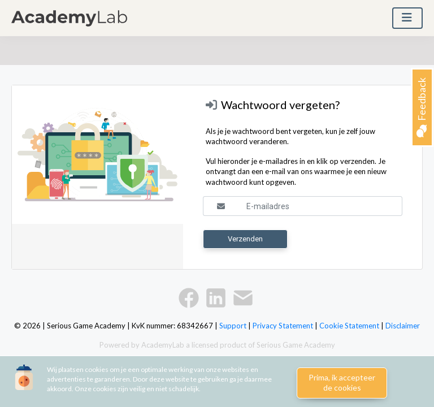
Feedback (421, 107)
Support (232, 325)
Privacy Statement (283, 325)
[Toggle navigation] (407, 18)
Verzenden (245, 239)
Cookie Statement (349, 325)
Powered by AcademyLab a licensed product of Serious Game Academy (217, 344)
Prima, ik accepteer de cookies (342, 383)
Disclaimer (402, 325)
